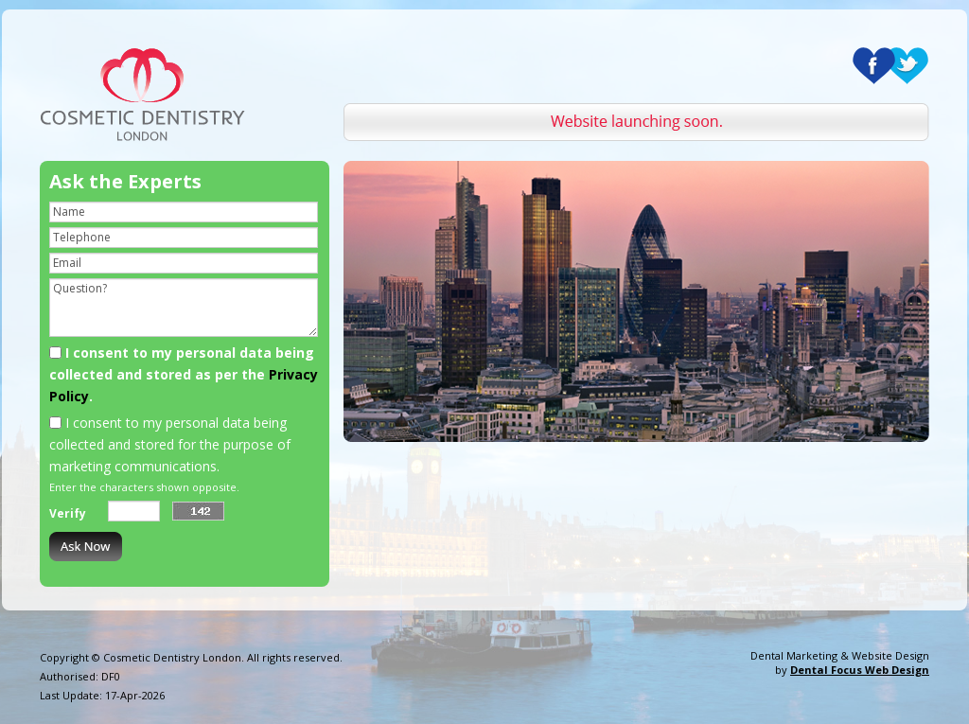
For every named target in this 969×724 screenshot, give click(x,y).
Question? (183, 307)
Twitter (907, 65)
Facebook (874, 65)
